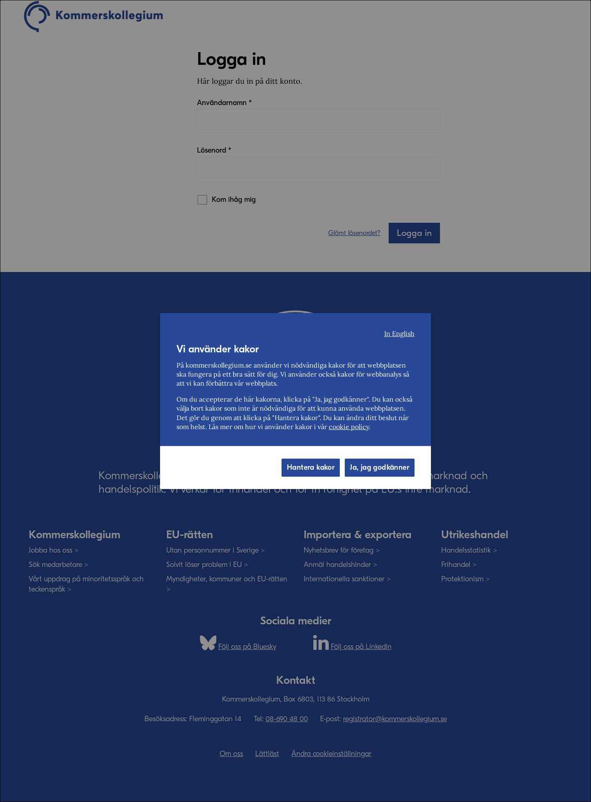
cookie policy (349, 427)
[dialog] (295, 401)
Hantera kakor (310, 467)
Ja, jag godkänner (379, 467)
